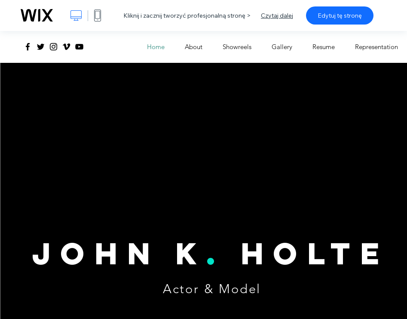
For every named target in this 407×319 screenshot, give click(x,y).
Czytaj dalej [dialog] (277, 15)
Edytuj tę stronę (340, 15)
